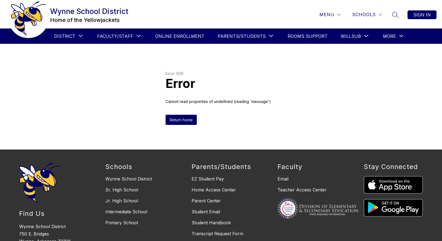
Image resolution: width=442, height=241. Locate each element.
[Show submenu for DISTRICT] (64, 36)
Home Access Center (214, 190)
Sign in (422, 15)
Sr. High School (121, 190)
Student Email (206, 211)
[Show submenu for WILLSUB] (351, 36)
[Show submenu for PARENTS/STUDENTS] (242, 36)
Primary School (121, 222)
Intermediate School (126, 211)
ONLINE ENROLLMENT (179, 36)
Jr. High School (121, 200)
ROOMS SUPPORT (308, 36)
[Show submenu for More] (389, 36)
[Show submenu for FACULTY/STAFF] (115, 36)
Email (283, 179)
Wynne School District (128, 179)
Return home (181, 119)
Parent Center (206, 200)
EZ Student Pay (208, 179)
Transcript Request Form (217, 233)
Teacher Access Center (302, 190)
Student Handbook (211, 222)
